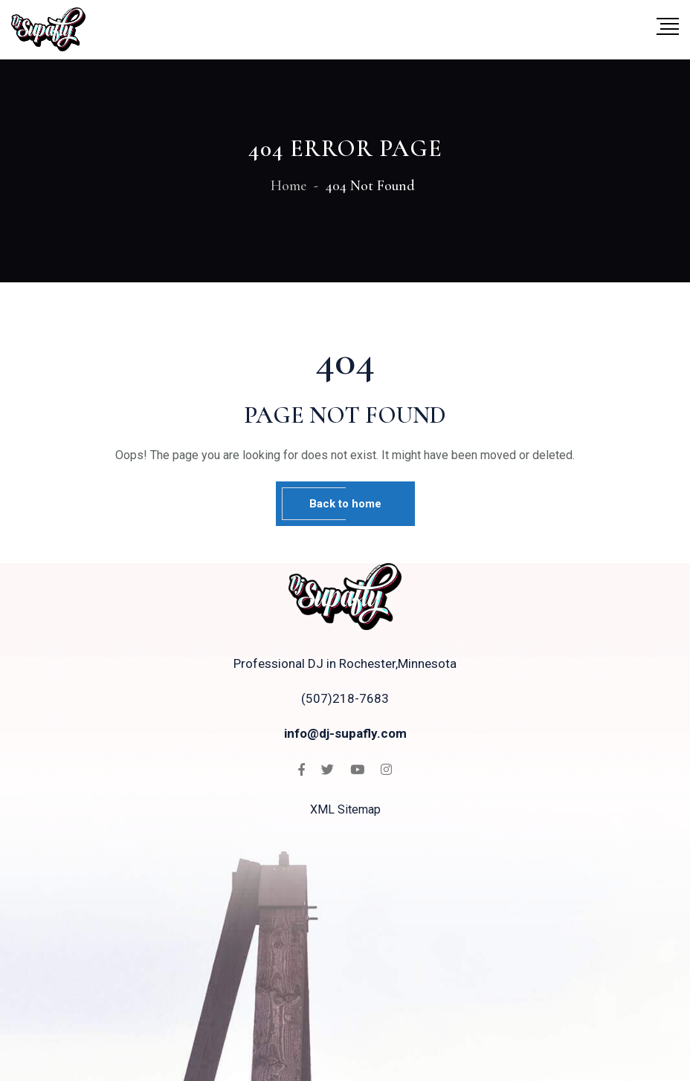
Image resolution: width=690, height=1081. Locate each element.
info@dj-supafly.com (345, 733)
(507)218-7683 (345, 698)
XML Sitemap (345, 809)
